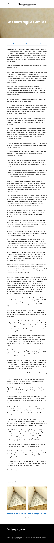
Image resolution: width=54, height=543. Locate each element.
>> (7, 325)
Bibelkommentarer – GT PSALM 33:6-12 (37, 513)
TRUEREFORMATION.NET (12, 533)
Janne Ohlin (40, 474)
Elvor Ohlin (28, 474)
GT (33, 474)
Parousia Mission (11, 532)
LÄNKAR (8, 535)
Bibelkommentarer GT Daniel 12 (16, 513)
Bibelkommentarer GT (29, 18)
